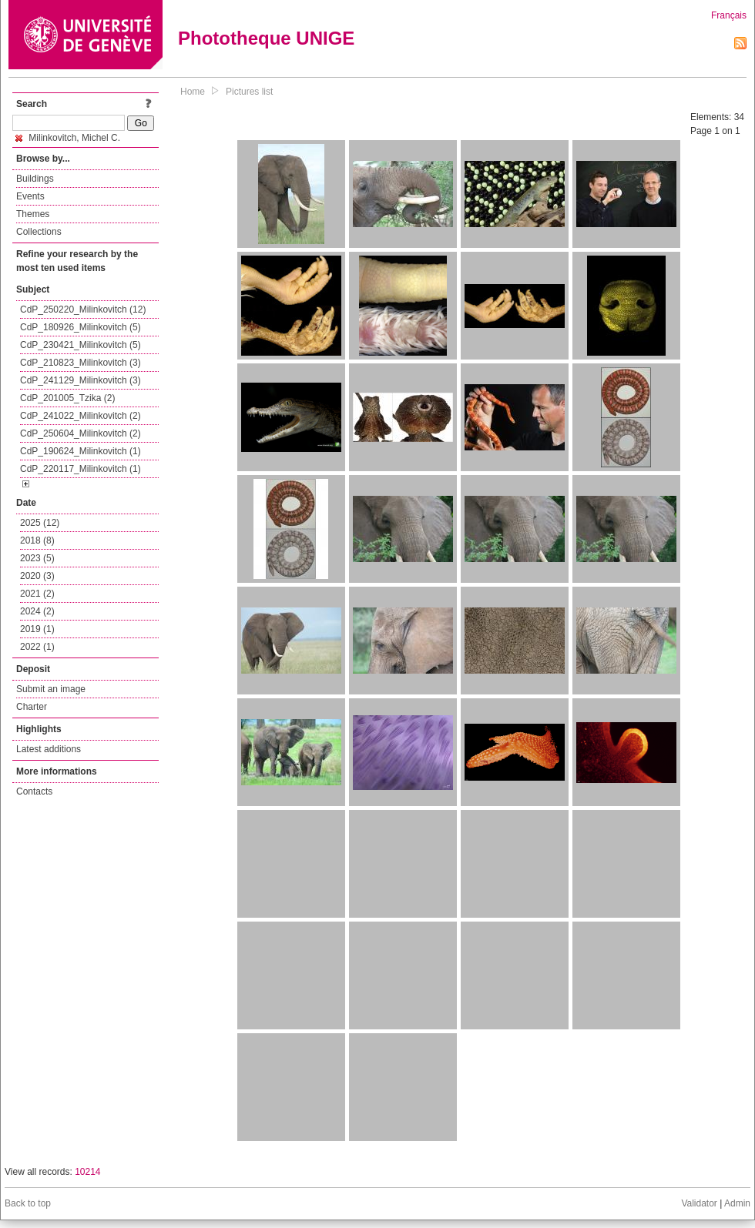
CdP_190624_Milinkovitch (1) (80, 451)
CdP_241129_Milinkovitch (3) (80, 380)
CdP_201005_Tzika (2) (67, 398)
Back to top (28, 1203)
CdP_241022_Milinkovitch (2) (80, 415)
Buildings (35, 178)
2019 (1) (37, 629)
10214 (87, 1171)
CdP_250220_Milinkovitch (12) (83, 309)
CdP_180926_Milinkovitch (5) (80, 327)
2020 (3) (37, 576)
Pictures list (249, 91)
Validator (698, 1203)
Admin (737, 1203)
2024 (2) (37, 611)
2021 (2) (37, 593)
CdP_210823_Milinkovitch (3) (80, 362)
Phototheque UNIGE (266, 38)
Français (729, 15)
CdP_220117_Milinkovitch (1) (80, 468)
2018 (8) (37, 540)
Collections (39, 231)
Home (192, 91)
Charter (31, 706)
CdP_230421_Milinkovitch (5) (80, 345)
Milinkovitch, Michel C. (67, 137)
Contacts (34, 791)
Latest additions (48, 749)
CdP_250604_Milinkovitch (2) (80, 433)
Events (30, 196)
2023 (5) (37, 558)
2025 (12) (39, 522)
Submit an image (51, 689)
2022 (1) (37, 646)
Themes (32, 214)
